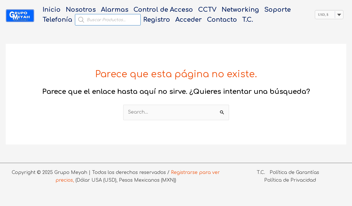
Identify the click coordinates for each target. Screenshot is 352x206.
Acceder (188, 19)
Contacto (222, 19)
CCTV (207, 9)
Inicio (52, 9)
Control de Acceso (163, 9)
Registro (156, 19)
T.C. (247, 19)
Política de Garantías (294, 172)
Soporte (277, 9)
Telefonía (57, 19)
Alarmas (114, 9)
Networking (240, 9)
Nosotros (81, 9)
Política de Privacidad (290, 180)
